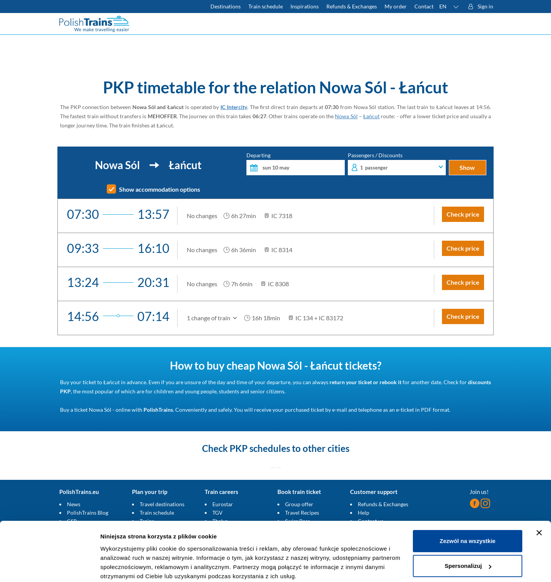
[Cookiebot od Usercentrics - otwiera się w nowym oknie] (49, 567)
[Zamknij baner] (539, 502)
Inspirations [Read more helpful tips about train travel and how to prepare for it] (304, 6)
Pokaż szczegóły (123, 567)
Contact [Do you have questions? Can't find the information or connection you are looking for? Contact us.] (424, 6)
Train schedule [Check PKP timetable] (265, 6)
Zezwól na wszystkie (468, 510)
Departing (295, 164)
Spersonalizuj (468, 535)
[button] (449, 6)
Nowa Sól (346, 116)
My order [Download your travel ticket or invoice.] (396, 6)
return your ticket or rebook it (365, 382)
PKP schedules (260, 448)
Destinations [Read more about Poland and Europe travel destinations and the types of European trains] (225, 6)
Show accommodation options (159, 189)
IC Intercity (233, 107)
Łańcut (371, 116)
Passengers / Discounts (397, 164)
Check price (463, 214)
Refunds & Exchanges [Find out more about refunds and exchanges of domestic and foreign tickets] (351, 6)
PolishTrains (158, 409)
